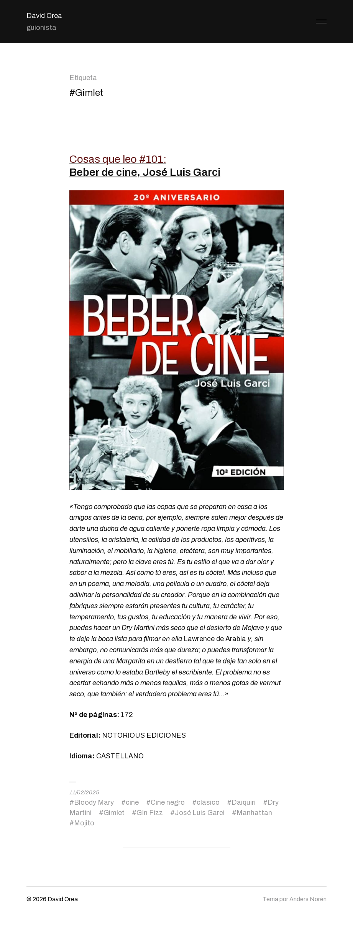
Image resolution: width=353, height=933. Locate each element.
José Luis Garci (200, 813)
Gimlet (114, 813)
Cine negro (168, 802)
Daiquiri (244, 802)
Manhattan (254, 813)
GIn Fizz (149, 813)
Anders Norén (308, 899)
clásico (208, 802)
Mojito (84, 823)
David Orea (44, 16)
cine (132, 802)
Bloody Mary (94, 802)
